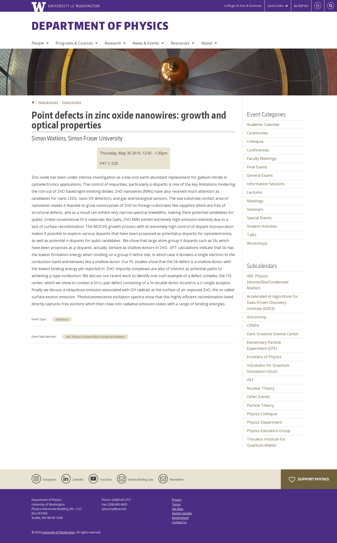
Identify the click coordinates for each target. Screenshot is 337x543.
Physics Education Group (268, 430)
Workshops (257, 243)
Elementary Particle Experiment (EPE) (264, 345)
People (38, 43)
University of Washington (58, 532)
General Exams (260, 175)
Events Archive (71, 102)
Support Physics (309, 479)
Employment (180, 518)
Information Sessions (266, 183)
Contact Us (179, 522)
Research (113, 43)
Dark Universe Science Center (273, 333)
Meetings (255, 201)
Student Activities (262, 226)
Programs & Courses (74, 43)
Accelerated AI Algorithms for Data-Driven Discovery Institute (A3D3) (272, 302)
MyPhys (301, 6)
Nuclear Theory (261, 388)
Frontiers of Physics (264, 356)
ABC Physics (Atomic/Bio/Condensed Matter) (95, 337)
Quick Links (275, 6)
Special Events (259, 217)
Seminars (62, 319)
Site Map (177, 509)
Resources (180, 43)
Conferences (258, 150)
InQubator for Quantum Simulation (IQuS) (268, 368)
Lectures (254, 192)
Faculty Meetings (262, 158)
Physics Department (264, 422)
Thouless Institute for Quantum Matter (266, 442)
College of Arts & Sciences (243, 6)
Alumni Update (182, 513)
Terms (176, 504)
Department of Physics (100, 25)
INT (250, 379)
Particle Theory (260, 405)
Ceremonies (257, 133)
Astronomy (256, 317)
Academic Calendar (263, 124)
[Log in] (317, 6)
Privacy (176, 500)
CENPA (253, 325)
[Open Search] (330, 6)
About (206, 43)
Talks (251, 234)
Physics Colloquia (262, 413)
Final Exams (257, 167)
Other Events (258, 396)
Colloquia (255, 141)
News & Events (146, 43)
